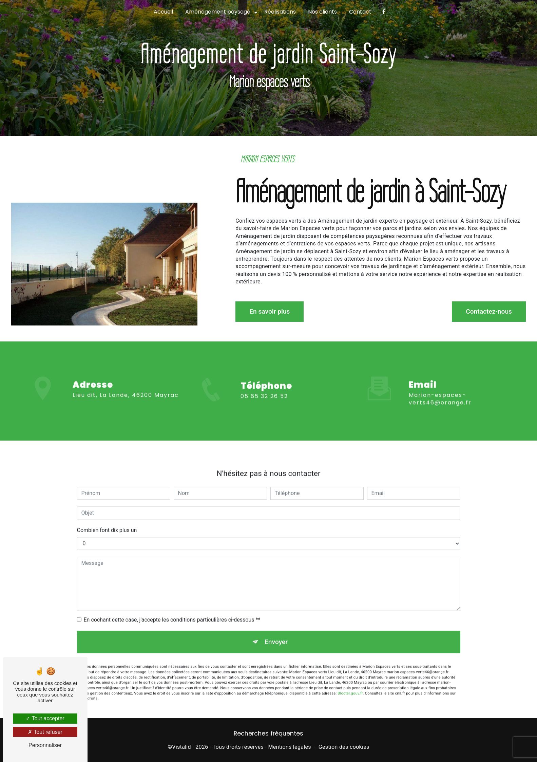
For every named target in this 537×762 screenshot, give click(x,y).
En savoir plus (269, 311)
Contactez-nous (489, 311)
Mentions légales (289, 747)
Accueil (163, 12)
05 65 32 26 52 (264, 403)
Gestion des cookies (344, 747)
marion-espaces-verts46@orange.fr (440, 391)
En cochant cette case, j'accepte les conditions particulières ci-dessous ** (172, 612)
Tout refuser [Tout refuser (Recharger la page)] (45, 732)
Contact (360, 12)
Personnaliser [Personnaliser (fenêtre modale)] (45, 745)
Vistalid (181, 747)
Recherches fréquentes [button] (268, 733)
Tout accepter (45, 718)
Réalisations (280, 12)
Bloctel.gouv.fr (350, 686)
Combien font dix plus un (107, 523)
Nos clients (322, 12)
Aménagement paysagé (217, 12)
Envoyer (276, 634)
